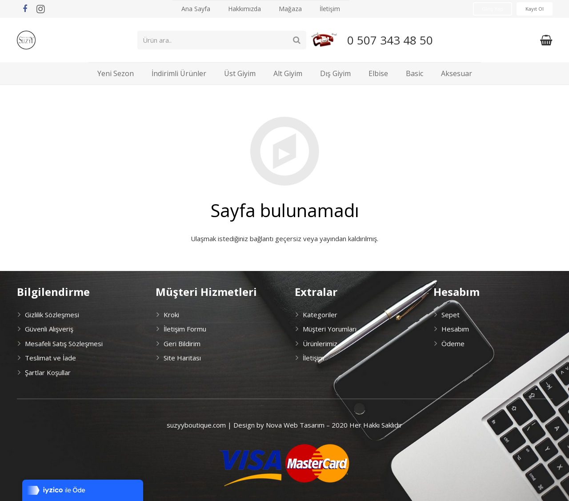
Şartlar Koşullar (48, 372)
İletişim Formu (185, 328)
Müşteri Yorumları (330, 328)
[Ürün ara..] (232, 40)
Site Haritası (182, 357)
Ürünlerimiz (320, 343)
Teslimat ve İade (50, 357)
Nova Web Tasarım (295, 424)
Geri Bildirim (182, 343)
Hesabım (455, 328)
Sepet (450, 314)
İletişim (313, 357)
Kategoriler (320, 314)
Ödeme (453, 343)
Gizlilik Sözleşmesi (52, 314)
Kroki (171, 314)
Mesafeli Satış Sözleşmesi (64, 343)
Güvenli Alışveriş (49, 328)
